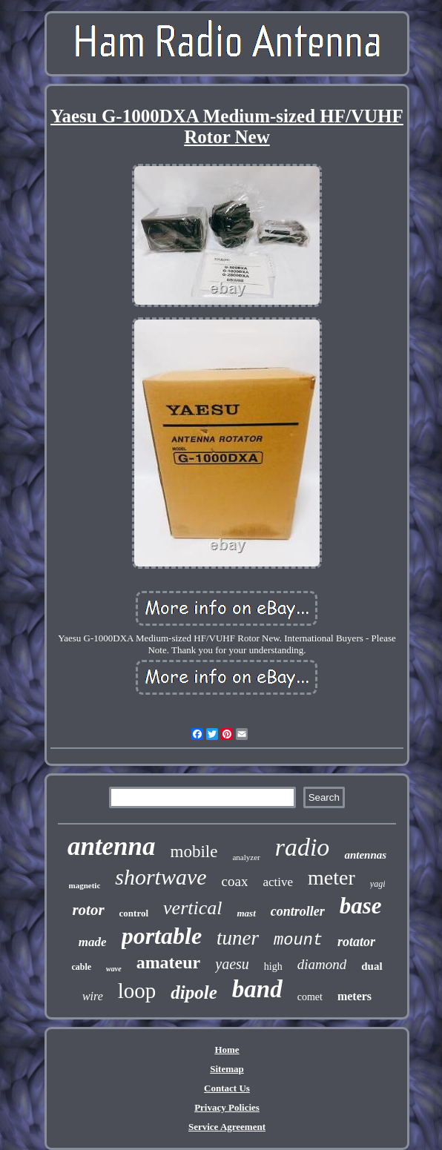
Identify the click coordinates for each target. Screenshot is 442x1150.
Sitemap (227, 1068)
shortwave (160, 877)
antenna (111, 846)
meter (331, 877)
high (273, 966)
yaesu (232, 964)
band (257, 989)
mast (246, 913)
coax (235, 881)
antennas (365, 855)
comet (310, 996)
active (278, 882)
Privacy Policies (227, 1107)
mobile (194, 851)
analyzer (246, 857)
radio (302, 847)
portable (162, 935)
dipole (194, 992)
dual (371, 966)
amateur (168, 962)
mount (298, 940)
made (93, 942)
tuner (238, 938)
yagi (378, 884)
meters (354, 996)
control (133, 913)
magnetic (85, 885)
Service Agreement (226, 1126)
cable (81, 967)
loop (137, 990)
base (361, 906)
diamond (322, 964)
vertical (192, 908)
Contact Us (227, 1088)
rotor (88, 910)
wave (114, 969)
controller (298, 911)
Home (226, 1049)
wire (92, 996)
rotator (356, 941)
